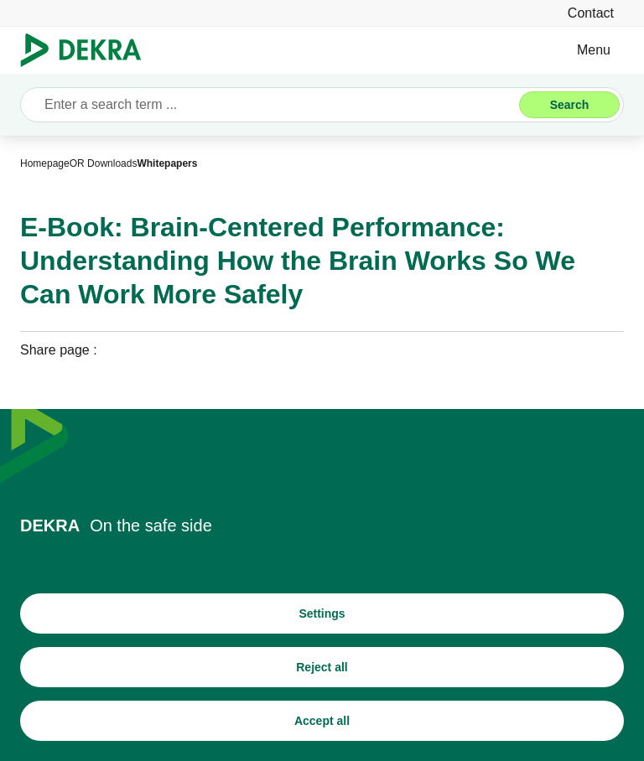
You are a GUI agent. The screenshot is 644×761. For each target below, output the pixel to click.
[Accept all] (322, 721)
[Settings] (322, 613)
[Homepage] (45, 163)
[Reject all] (322, 667)
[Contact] (591, 13)
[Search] (569, 104)
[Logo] (87, 50)
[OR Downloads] (104, 163)
